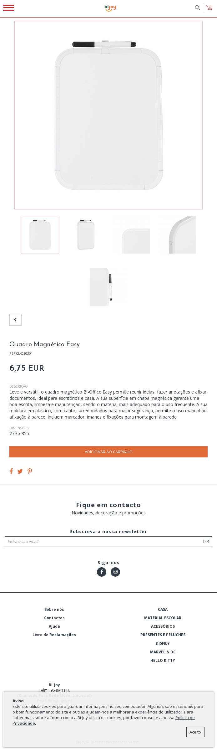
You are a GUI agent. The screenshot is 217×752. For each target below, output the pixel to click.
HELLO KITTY (162, 660)
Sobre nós (54, 609)
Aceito (195, 732)
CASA (163, 609)
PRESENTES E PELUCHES (162, 634)
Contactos (54, 618)
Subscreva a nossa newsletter (108, 531)
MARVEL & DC (163, 652)
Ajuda (54, 626)
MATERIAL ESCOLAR (162, 618)
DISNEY (163, 643)
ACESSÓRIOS (163, 626)
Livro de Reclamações (54, 634)
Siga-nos (109, 562)
